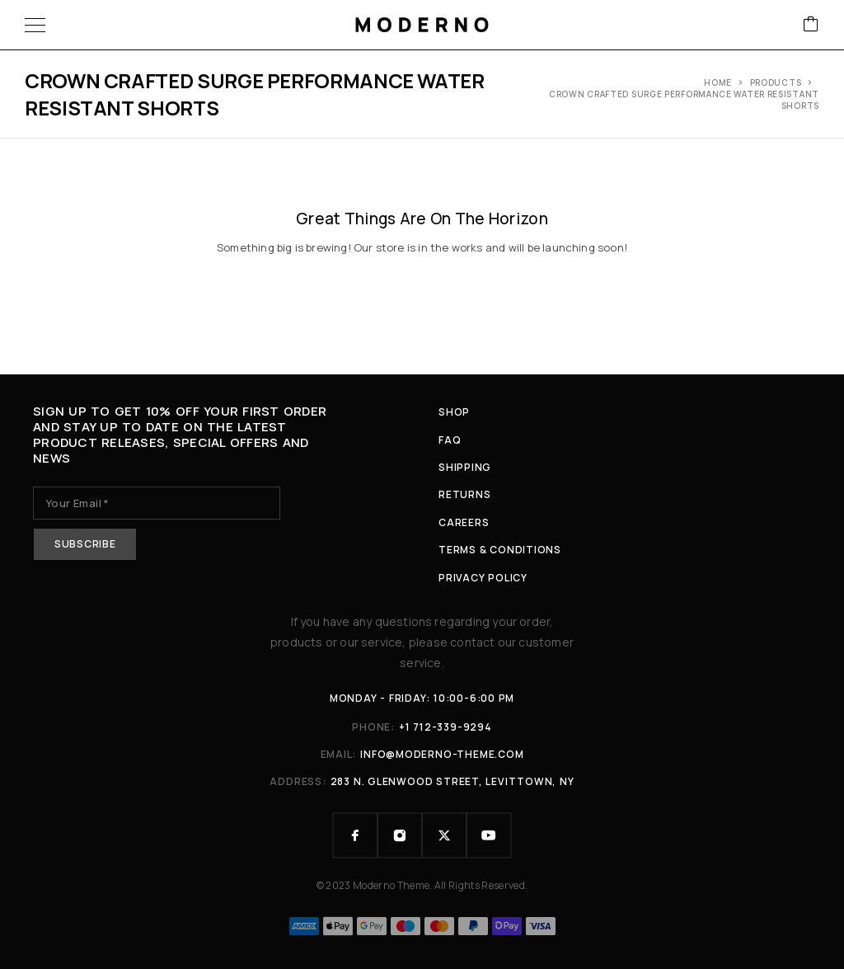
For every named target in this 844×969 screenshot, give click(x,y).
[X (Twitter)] (444, 835)
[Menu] (35, 24)
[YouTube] (489, 835)
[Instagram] (399, 835)
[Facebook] (355, 835)
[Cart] (811, 25)
